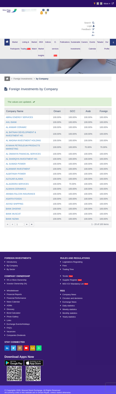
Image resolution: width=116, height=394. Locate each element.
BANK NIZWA (12, 219)
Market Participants (15, 45)
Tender (67, 336)
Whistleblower (13, 351)
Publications (65, 42)
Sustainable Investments (75, 45)
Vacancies (11, 392)
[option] (29, 10)
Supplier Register (72, 340)
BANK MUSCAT (13, 214)
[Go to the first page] (7, 224)
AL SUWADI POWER (16, 164)
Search (89, 23)
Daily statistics (68, 366)
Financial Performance (16, 358)
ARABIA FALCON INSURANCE (20, 194)
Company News (69, 355)
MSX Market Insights (41, 49)
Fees (64, 326)
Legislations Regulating (72, 322)
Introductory (12, 322)
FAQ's (9, 388)
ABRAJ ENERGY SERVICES (19, 117)
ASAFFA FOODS (14, 199)
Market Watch (34, 45)
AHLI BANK (11, 122)
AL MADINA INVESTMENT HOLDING (23, 140)
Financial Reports (14, 355)
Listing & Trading (25, 45)
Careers (84, 42)
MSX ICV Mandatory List (75, 344)
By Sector (11, 330)
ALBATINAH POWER (16, 174)
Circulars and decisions (72, 359)
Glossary (10, 370)
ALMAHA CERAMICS (16, 189)
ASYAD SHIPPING (14, 204)
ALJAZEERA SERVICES (17, 184)
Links (9, 381)
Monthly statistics (69, 373)
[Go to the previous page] (12, 224)
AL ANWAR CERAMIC (16, 127)
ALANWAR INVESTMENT (18, 169)
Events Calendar (92, 45)
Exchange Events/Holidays (18, 384)
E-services (55, 48)
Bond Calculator (14, 373)
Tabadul (100, 42)
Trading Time (68, 330)
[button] (41, 13)
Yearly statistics (69, 377)
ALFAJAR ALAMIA (14, 179)
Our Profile (106, 45)
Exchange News (69, 362)
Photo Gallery (12, 377)
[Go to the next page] (27, 224)
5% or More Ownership (16, 340)
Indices (48, 42)
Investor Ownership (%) (17, 344)
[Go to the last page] (32, 224)
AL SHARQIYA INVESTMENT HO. (22, 159)
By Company (12, 326)
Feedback (88, 29)
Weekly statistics (69, 370)
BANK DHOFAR (13, 209)
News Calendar (13, 362)
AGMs (9, 366)
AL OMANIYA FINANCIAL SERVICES (23, 154)
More (107, 3)
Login (90, 26)
